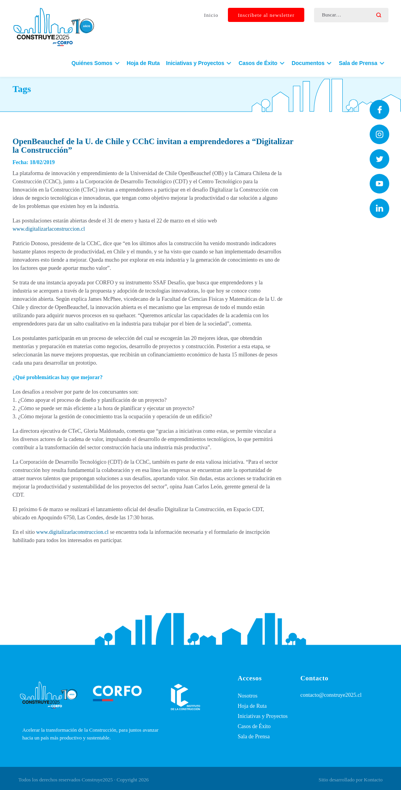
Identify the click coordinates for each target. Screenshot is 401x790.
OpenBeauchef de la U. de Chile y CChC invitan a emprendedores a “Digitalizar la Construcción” (153, 146)
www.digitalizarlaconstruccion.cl (49, 229)
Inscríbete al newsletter (266, 15)
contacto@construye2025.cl (330, 695)
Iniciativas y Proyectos (263, 716)
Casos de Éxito (254, 726)
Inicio (211, 15)
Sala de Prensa (254, 736)
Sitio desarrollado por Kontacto (350, 780)
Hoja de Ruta (143, 63)
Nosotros (248, 696)
